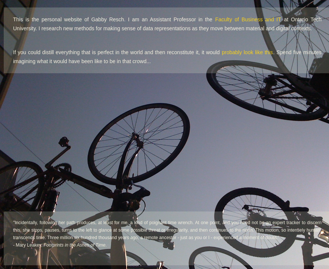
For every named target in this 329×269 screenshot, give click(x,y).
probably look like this (247, 52)
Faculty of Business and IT (248, 19)
